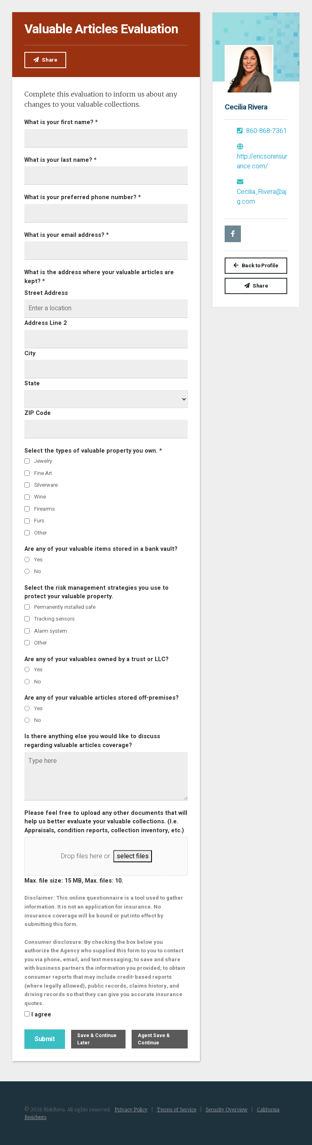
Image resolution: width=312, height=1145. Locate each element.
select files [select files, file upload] (133, 856)
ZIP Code (37, 412)
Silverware (46, 484)
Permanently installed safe (64, 606)
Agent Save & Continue (154, 1038)
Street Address (46, 292)
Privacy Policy (131, 1109)
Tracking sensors (54, 618)
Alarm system (50, 630)
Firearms (44, 508)
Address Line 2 (45, 322)
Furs (39, 520)
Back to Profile (256, 266)
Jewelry (43, 460)
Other (40, 532)
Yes (38, 559)
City (29, 352)
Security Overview (226, 1109)
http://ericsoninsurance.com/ (262, 157)
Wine (40, 496)
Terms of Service (176, 1109)
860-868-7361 (262, 131)
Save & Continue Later (97, 1038)
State (32, 383)
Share (45, 60)
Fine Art (43, 472)
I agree (41, 1014)
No (37, 571)
